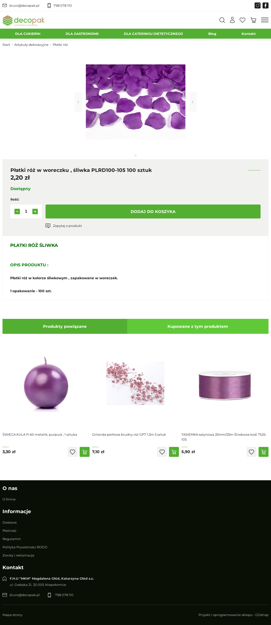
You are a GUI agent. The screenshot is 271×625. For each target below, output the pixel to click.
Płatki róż (60, 45)
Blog (212, 34)
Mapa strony (12, 615)
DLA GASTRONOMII (82, 34)
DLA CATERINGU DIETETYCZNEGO (153, 34)
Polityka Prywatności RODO (24, 547)
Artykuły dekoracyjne (31, 45)
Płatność (9, 531)
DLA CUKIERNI (27, 34)
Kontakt (249, 34)
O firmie (9, 499)
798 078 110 (63, 5)
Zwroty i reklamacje (18, 555)
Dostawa (9, 522)
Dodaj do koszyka (153, 211)
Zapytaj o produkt (67, 226)
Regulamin (11, 539)
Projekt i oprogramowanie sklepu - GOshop (234, 615)
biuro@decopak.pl (24, 5)
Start (6, 45)
